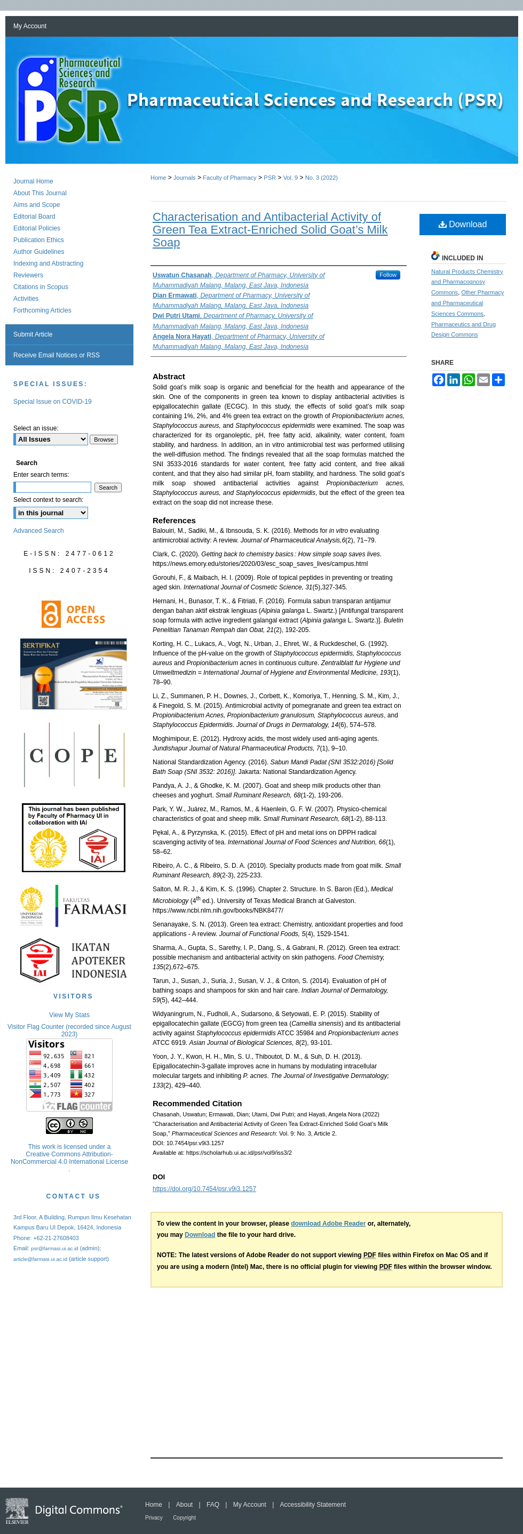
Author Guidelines (38, 251)
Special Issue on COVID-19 (52, 401)
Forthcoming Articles (42, 310)
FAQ (213, 1504)
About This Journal (40, 193)
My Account (249, 1504)
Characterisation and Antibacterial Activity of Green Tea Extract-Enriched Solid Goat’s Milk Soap (270, 229)
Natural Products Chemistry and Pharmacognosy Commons (467, 282)
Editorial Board (34, 216)
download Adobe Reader (328, 1223)
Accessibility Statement (313, 1504)
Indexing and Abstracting (48, 263)
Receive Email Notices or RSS (56, 355)
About (184, 1504)
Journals (184, 177)
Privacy (154, 1518)
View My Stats (69, 1015)
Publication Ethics (38, 240)
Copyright (184, 1518)
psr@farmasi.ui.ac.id (54, 1248)
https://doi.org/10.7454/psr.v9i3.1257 (204, 1189)
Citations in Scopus (40, 287)
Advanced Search (38, 530)
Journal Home (33, 181)
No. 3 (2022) (321, 177)
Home (158, 177)
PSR (270, 177)
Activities (25, 298)
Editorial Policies (36, 228)
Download (463, 224)
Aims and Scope (36, 205)
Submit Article (32, 334)
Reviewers (28, 275)
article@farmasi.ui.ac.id (40, 1259)
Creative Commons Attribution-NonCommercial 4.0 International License (69, 1157)
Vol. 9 (290, 177)
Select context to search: (48, 500)
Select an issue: (36, 428)
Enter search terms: (41, 474)
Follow (388, 274)
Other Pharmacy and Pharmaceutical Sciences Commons (467, 303)
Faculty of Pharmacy (229, 177)
